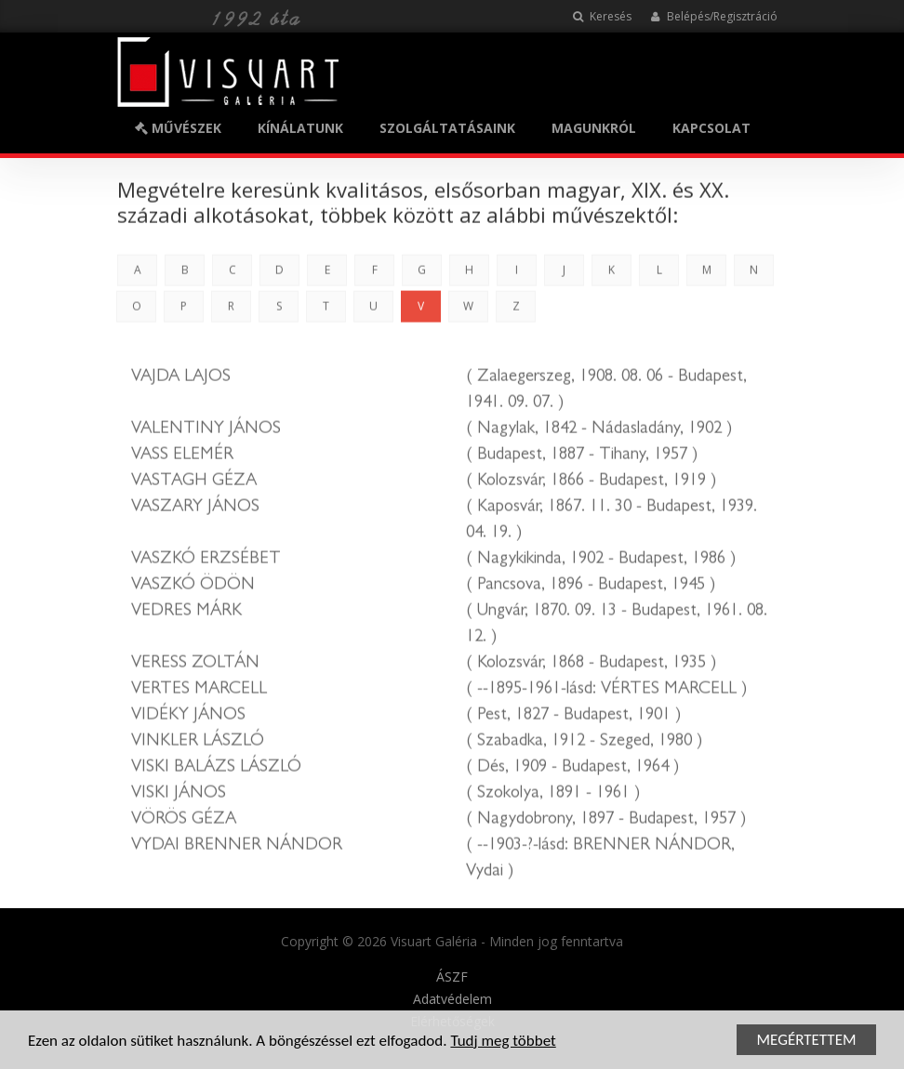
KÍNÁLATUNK (300, 128)
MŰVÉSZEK (178, 128)
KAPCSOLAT (711, 128)
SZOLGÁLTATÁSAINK (447, 128)
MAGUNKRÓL (594, 128)
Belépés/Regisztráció (714, 16)
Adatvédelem (452, 999)
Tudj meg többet (502, 1041)
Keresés (602, 16)
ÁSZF (452, 976)
